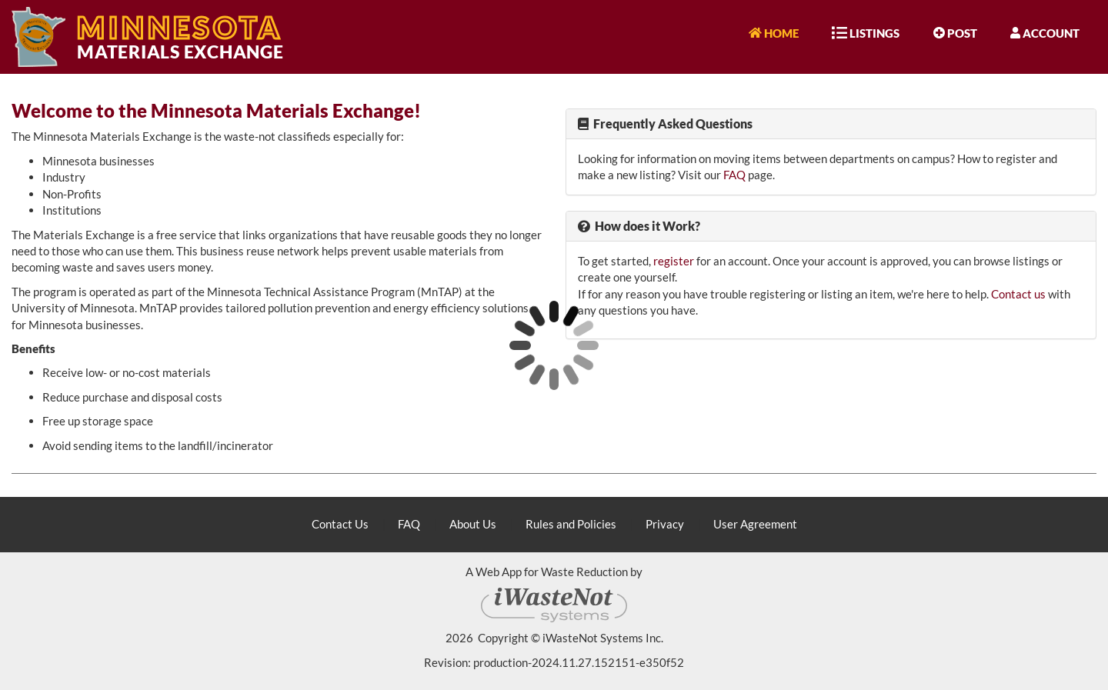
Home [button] (774, 32)
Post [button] (955, 32)
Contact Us (340, 524)
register (673, 261)
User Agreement (755, 524)
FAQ (734, 175)
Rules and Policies (571, 524)
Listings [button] (865, 32)
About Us (472, 524)
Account (1045, 32)
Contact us (1018, 294)
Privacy (665, 524)
